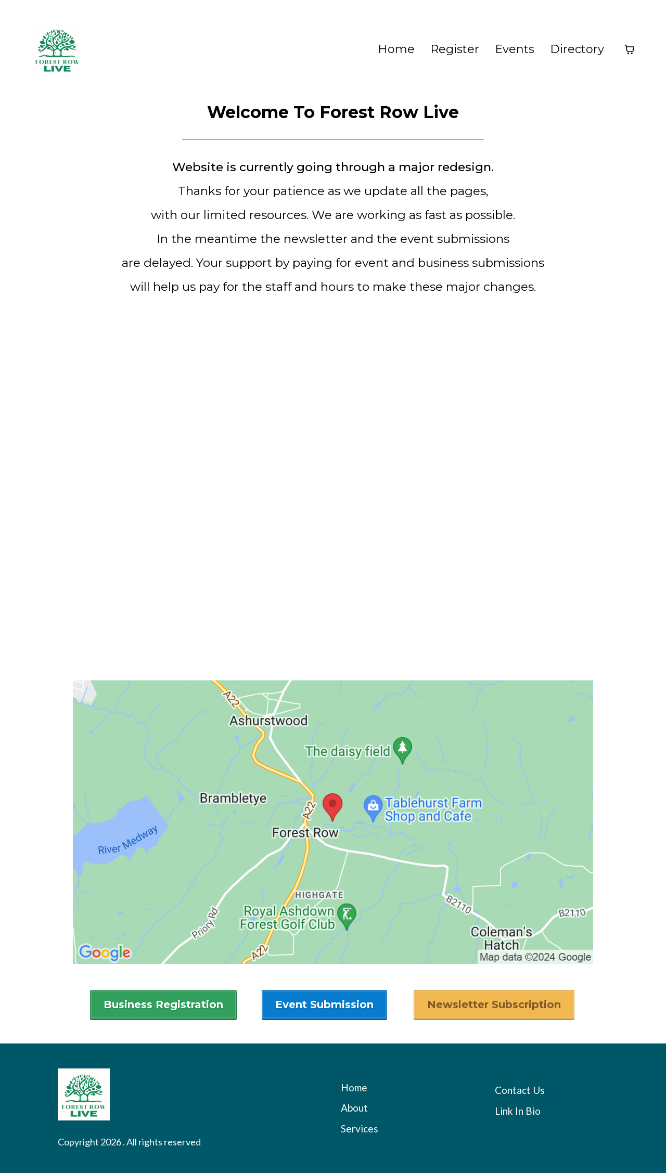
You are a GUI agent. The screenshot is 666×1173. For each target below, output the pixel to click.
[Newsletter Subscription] (494, 1005)
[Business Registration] (163, 1005)
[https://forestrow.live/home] (57, 49)
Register (454, 49)
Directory (577, 49)
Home (396, 49)
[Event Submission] (324, 1005)
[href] (333, 822)
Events (514, 49)
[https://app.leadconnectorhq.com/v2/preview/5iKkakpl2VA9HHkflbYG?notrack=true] (185, 1094)
